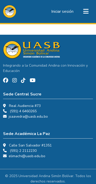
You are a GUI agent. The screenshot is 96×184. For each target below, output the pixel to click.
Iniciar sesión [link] (62, 11)
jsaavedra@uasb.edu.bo (28, 116)
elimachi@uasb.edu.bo (27, 156)
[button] (9, 11)
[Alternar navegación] (86, 11)
